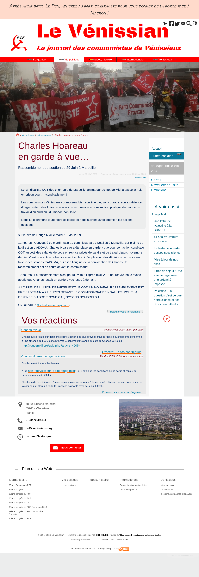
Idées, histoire (100, 490)
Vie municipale (168, 495)
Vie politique (28, 135)
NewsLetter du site (165, 185)
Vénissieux (170, 490)
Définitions (159, 190)
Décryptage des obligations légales (147, 545)
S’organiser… (19, 490)
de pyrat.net (92, 550)
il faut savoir (123, 545)
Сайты (157, 180)
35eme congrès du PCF (19, 504)
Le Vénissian (168, 500)
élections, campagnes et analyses (177, 504)
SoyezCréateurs (112, 550)
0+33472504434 (36, 429)
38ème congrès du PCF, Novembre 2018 (27, 517)
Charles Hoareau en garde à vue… (45, 358)
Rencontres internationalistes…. (137, 495)
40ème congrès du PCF (19, 529)
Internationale (133, 490)
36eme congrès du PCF (19, 508)
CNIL (93, 545)
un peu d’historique (38, 445)
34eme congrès (15, 500)
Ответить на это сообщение (121, 353)
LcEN (102, 545)
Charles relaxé (31, 330)
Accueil (157, 148)
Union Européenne (130, 500)
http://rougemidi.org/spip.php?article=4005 (74, 347)
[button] (158, 24)
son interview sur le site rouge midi (52, 373)
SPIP (128, 550)
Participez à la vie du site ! (179, 566)
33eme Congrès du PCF (19, 495)
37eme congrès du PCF (19, 513)
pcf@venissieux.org (39, 437)
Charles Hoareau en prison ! (56, 305)
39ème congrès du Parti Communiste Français (25, 523)
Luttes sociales (44, 135)
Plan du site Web (40, 478)
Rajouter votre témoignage (121, 311)
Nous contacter (67, 457)
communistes (139, 177)
